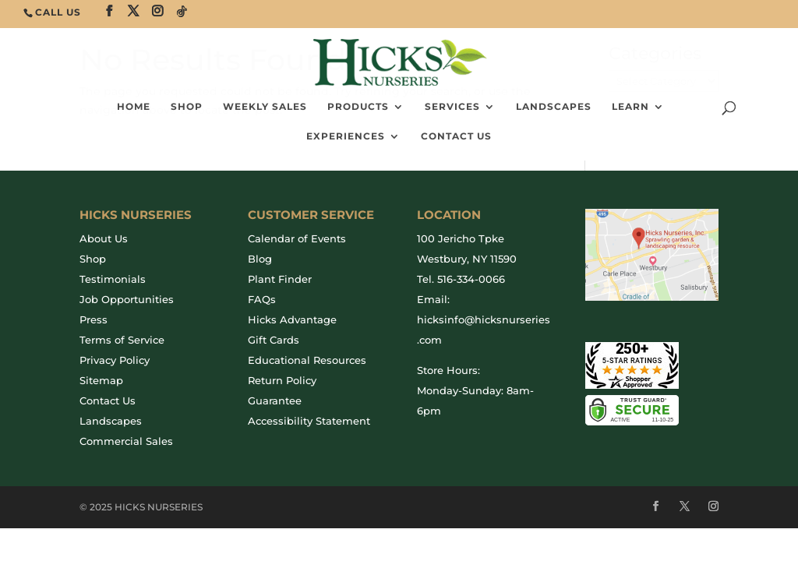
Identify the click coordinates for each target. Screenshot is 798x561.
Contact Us (456, 136)
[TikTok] (182, 11)
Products (358, 106)
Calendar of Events (297, 238)
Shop (92, 258)
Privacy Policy (114, 360)
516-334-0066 (471, 279)
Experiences (345, 136)
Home (133, 106)
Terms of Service (121, 339)
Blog (260, 258)
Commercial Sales (126, 441)
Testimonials (112, 279)
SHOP (187, 106)
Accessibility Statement (309, 421)
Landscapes (553, 106)
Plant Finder (280, 279)
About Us (103, 238)
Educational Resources (307, 360)
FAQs (262, 299)
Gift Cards (273, 339)
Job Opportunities (126, 299)
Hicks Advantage (292, 319)
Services (452, 106)
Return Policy (282, 380)
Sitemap (101, 380)
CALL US (58, 12)
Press (93, 319)
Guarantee (275, 400)
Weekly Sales (265, 106)
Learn (630, 106)
